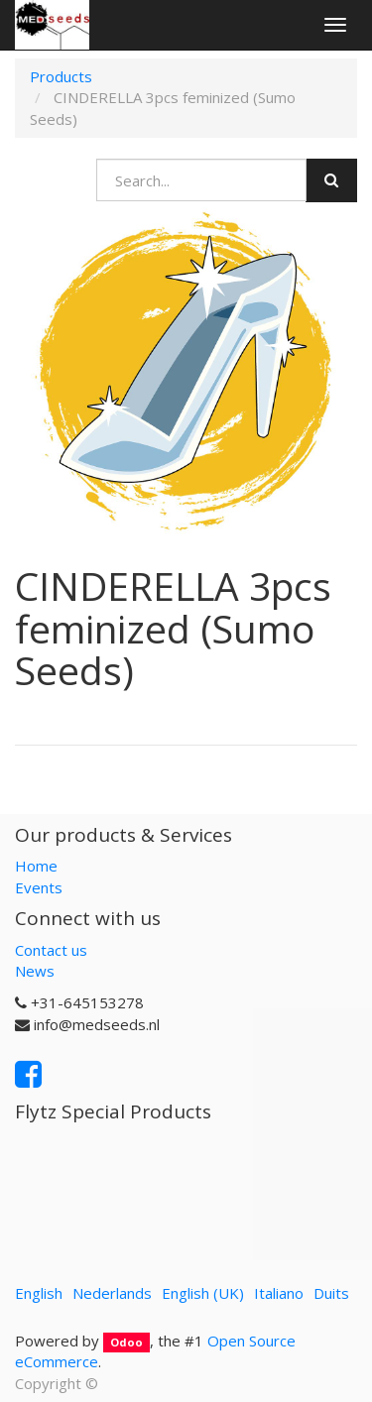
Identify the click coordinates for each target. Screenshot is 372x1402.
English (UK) (203, 1293)
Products (61, 76)
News (35, 971)
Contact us (51, 950)
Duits (331, 1293)
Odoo (126, 1342)
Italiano (279, 1293)
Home (36, 866)
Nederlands (112, 1293)
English (38, 1293)
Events (38, 887)
